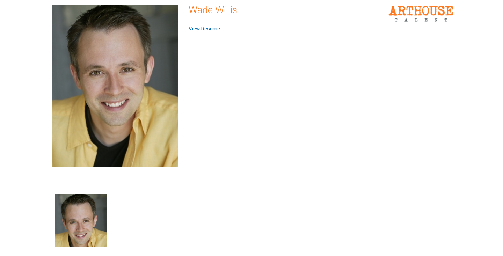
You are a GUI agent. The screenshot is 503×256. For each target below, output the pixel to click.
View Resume (204, 28)
